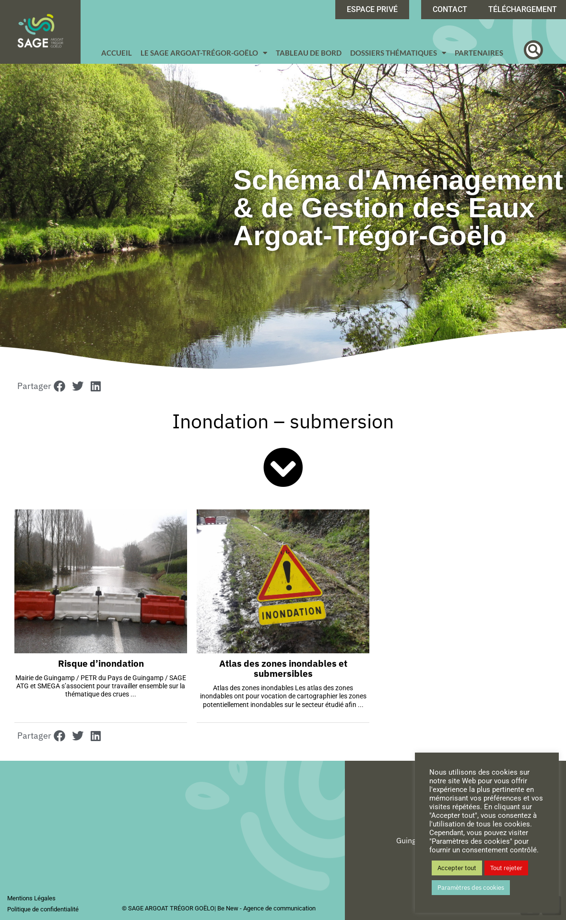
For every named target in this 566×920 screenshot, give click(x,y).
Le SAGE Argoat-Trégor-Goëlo (204, 53)
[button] (533, 49)
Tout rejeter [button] (506, 868)
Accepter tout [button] (456, 868)
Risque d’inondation (101, 663)
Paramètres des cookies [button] (470, 888)
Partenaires (479, 52)
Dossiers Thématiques (398, 53)
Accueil (116, 52)
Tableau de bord (309, 52)
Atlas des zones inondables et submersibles (283, 668)
